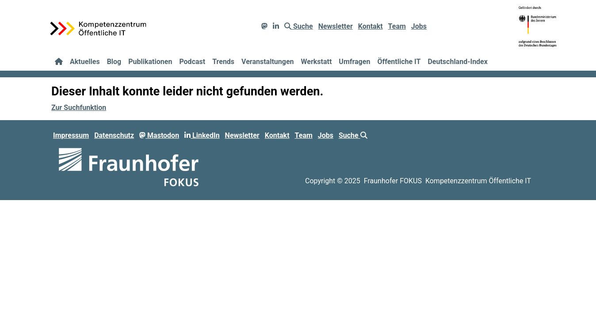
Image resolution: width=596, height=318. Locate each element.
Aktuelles (85, 61)
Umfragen (354, 61)
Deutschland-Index (457, 61)
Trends (223, 61)
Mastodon (159, 135)
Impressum (71, 135)
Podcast (192, 61)
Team (397, 26)
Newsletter (335, 26)
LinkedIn (202, 135)
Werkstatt (316, 61)
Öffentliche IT (398, 61)
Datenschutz (114, 135)
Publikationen (150, 61)
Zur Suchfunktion (78, 107)
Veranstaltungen (267, 61)
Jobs (419, 26)
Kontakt (370, 26)
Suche (298, 26)
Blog (114, 61)
